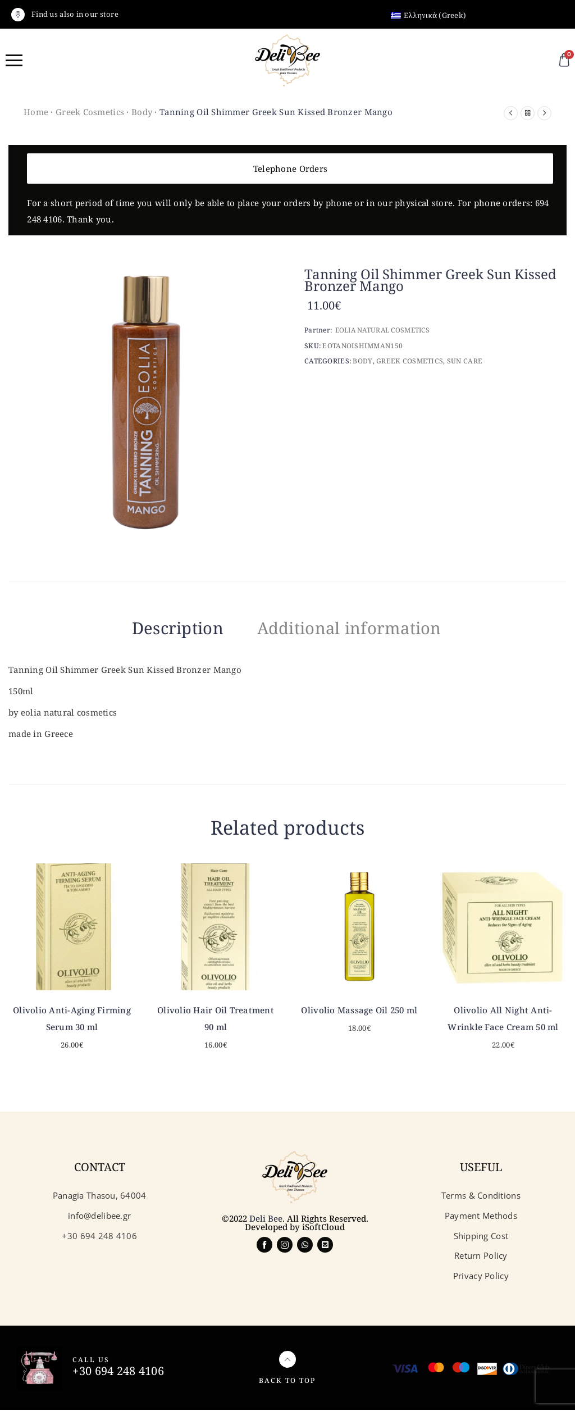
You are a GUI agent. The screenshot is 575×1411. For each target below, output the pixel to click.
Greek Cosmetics (90, 111)
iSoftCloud (323, 1228)
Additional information (357, 628)
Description (163, 628)
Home (36, 111)
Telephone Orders (290, 168)
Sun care (464, 361)
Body (141, 111)
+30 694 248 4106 (117, 1372)
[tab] (163, 630)
